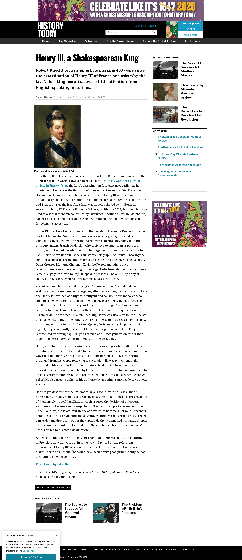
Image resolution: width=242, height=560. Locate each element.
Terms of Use (170, 549)
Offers (190, 28)
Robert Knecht (44, 97)
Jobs (63, 549)
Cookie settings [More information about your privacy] (29, 556)
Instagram (184, 549)
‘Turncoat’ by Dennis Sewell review (179, 164)
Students (147, 549)
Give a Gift (190, 34)
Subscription (191, 23)
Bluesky (193, 549)
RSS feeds (82, 549)
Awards (138, 549)
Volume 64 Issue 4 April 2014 (94, 97)
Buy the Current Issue (120, 41)
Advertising (71, 549)
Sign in (152, 25)
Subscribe (140, 25)
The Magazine (67, 41)
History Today (72, 97)
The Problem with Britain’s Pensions (132, 509)
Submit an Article (95, 549)
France (39, 487)
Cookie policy (128, 549)
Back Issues (109, 549)
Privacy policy (158, 549)
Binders (118, 549)
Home (45, 41)
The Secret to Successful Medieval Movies (75, 511)
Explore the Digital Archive (159, 41)
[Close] (56, 540)
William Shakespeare (58, 487)
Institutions (192, 41)
